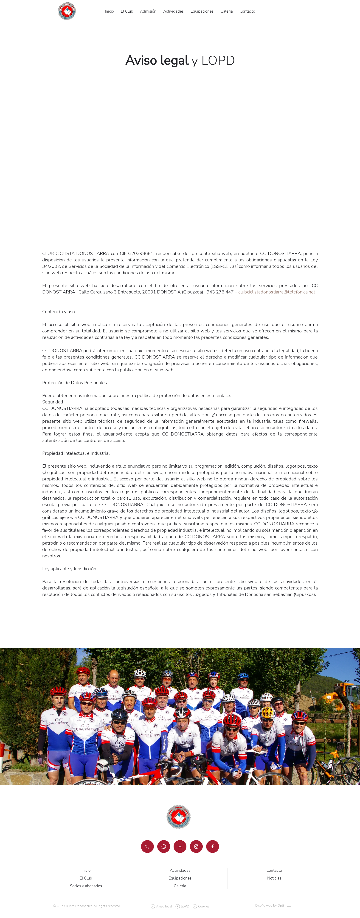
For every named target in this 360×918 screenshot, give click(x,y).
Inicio (109, 11)
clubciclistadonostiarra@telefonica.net (276, 292)
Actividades (173, 11)
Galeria (226, 11)
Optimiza (284, 905)
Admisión (148, 11)
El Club (127, 11)
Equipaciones (202, 11)
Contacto (247, 11)
